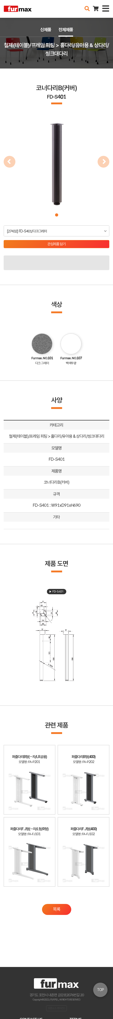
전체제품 (65, 29)
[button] (56, 215)
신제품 (45, 29)
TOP (100, 990)
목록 (56, 909)
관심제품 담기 (56, 244)
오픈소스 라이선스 (56, 1008)
